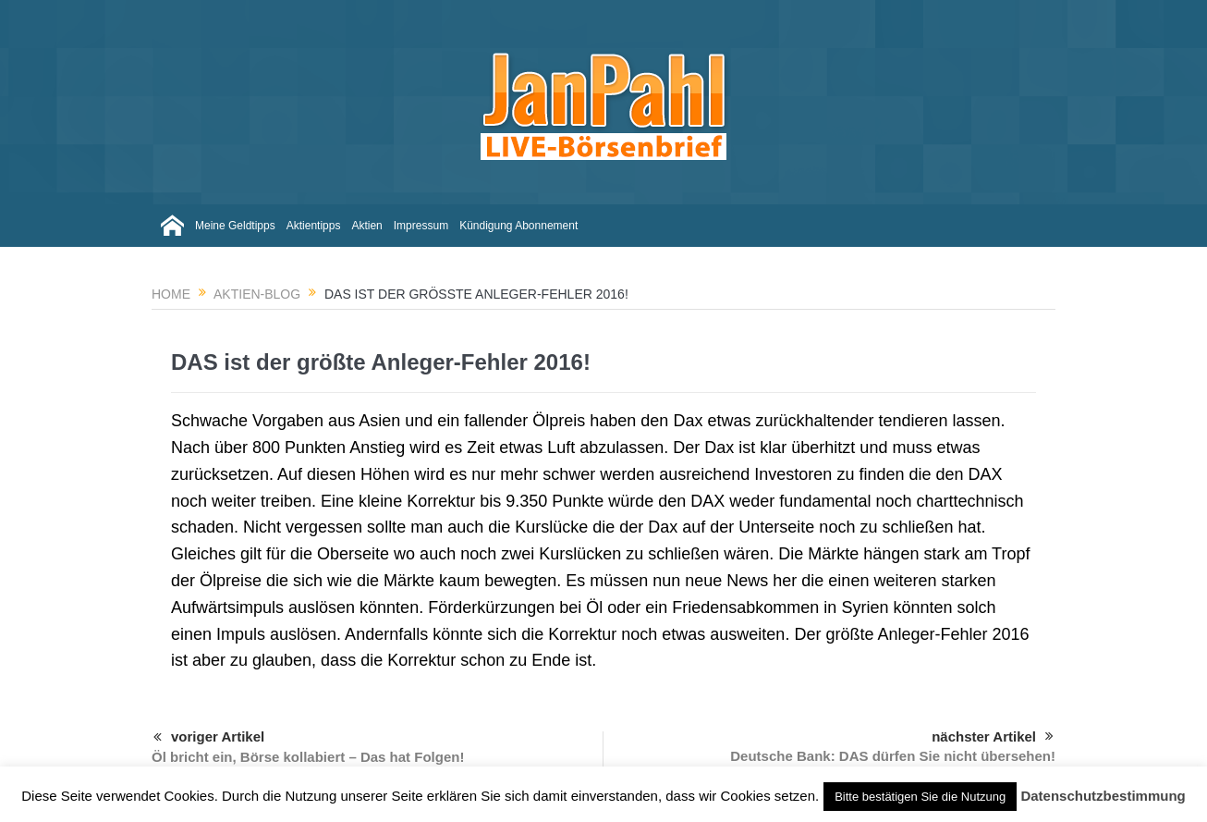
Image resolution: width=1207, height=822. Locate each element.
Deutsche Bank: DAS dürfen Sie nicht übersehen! (892, 756)
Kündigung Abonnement (518, 225)
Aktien (366, 225)
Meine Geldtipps (235, 225)
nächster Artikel (993, 737)
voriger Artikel (208, 738)
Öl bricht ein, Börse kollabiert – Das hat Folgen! (308, 757)
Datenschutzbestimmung (1102, 796)
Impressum (421, 225)
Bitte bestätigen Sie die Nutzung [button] (920, 797)
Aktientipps (314, 225)
